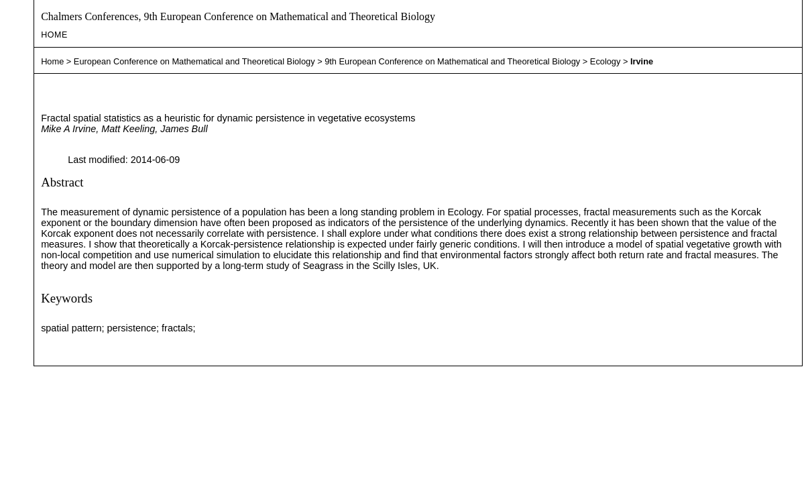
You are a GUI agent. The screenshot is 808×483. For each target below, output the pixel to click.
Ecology (605, 61)
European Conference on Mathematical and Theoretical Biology (194, 61)
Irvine (641, 61)
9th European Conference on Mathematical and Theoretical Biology (452, 61)
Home (54, 35)
